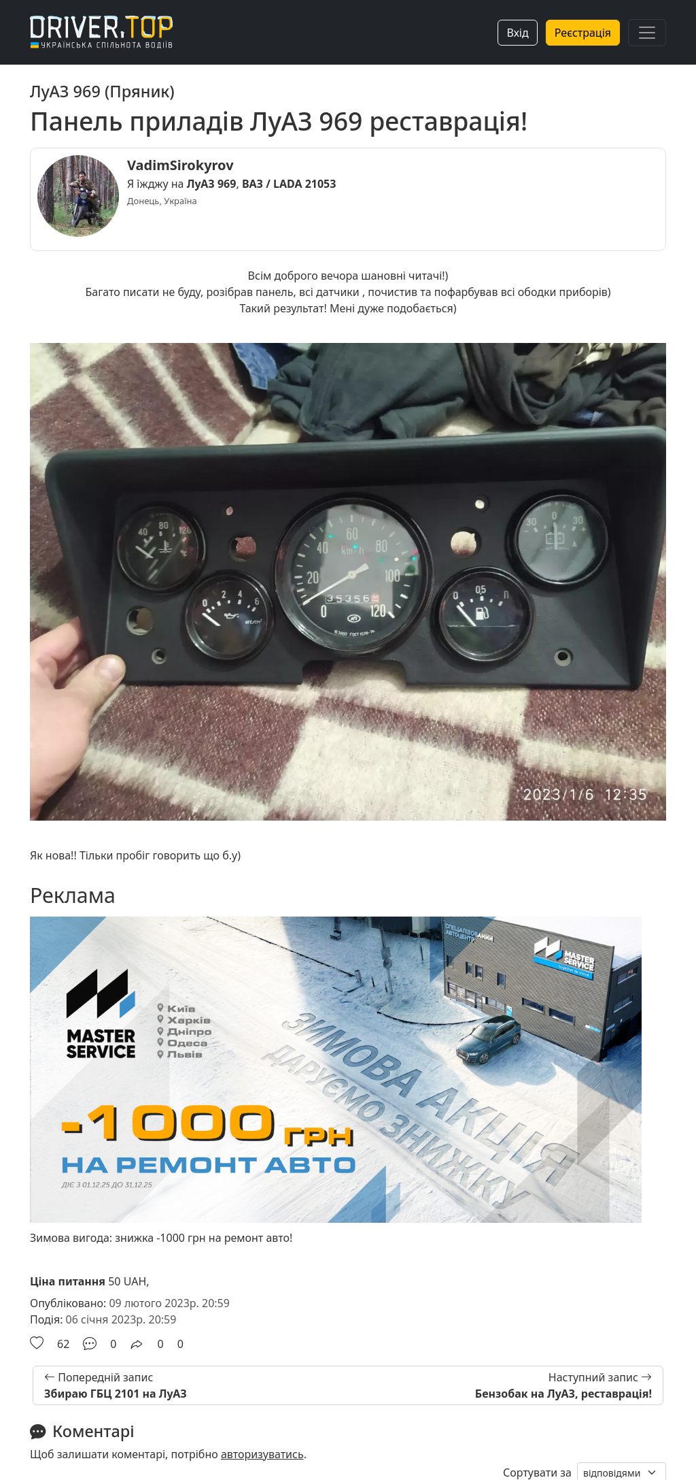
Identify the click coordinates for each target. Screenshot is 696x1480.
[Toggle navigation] (647, 32)
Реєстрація (583, 32)
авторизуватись (262, 1454)
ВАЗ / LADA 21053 (289, 183)
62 (63, 1343)
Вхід (517, 32)
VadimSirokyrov (180, 165)
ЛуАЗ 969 (212, 183)
